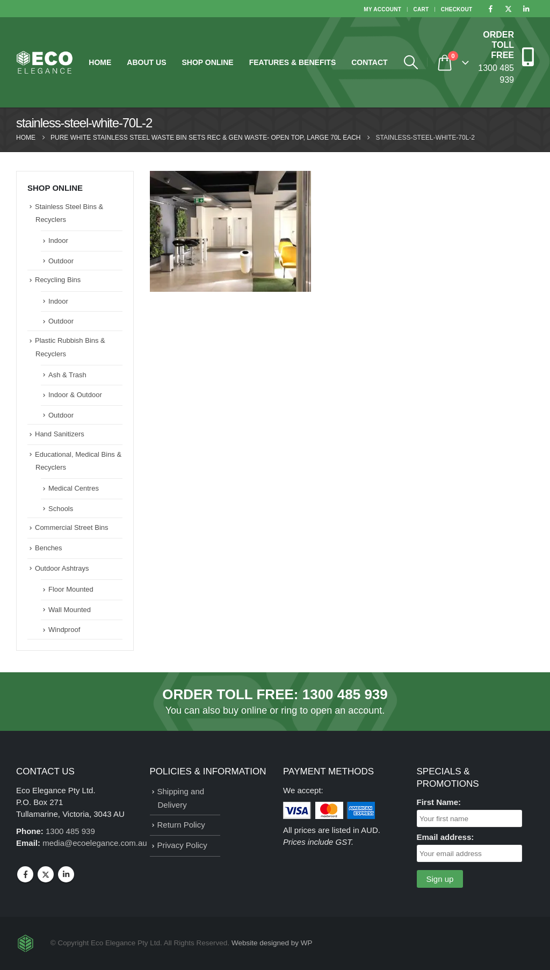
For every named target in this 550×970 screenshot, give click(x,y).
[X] (508, 8)
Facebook (25, 874)
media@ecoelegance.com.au (94, 842)
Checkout (457, 9)
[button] (411, 62)
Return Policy (181, 824)
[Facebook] (490, 8)
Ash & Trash (67, 375)
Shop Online (207, 62)
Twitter (46, 874)
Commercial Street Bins (71, 527)
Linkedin (66, 874)
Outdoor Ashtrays (62, 568)
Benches (48, 548)
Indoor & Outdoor (75, 395)
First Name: (439, 802)
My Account (382, 9)
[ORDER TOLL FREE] (505, 57)
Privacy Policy (182, 845)
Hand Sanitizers (59, 434)
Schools (60, 509)
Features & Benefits (292, 62)
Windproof (64, 630)
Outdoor (61, 261)
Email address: (445, 837)
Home (100, 62)
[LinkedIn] (525, 8)
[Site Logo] (44, 62)
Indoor (58, 240)
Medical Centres (73, 488)
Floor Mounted (70, 589)
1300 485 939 (345, 694)
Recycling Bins (58, 280)
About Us (146, 62)
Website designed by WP (272, 943)
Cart (421, 9)
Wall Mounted (69, 610)
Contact (369, 62)
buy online (245, 710)
